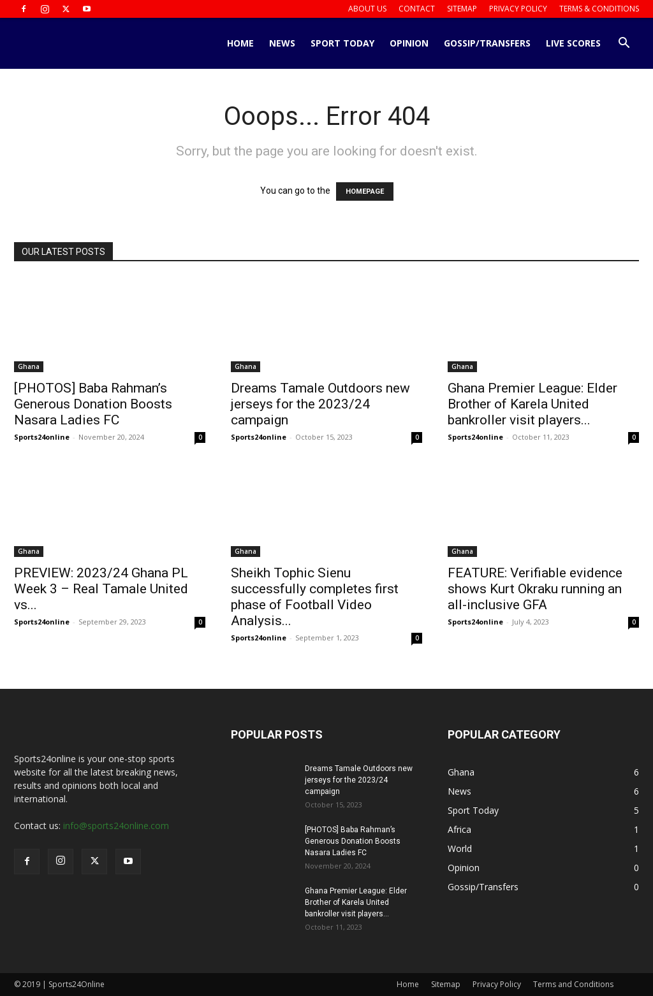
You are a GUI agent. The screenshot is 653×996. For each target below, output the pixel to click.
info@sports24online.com (116, 825)
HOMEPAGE (365, 191)
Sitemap (462, 8)
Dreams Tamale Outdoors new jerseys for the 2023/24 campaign (320, 404)
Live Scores (573, 43)
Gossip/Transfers (487, 43)
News (282, 43)
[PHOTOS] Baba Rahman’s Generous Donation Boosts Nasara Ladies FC (93, 404)
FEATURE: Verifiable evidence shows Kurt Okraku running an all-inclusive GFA (535, 588)
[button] (623, 44)
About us (367, 8)
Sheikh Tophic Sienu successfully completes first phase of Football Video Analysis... (315, 596)
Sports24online (42, 437)
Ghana (29, 366)
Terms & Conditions (599, 8)
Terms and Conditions (573, 984)
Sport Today (342, 43)
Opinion (409, 43)
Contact (417, 8)
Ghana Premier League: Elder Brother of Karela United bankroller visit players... (532, 404)
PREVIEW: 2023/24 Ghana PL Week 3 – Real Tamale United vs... (101, 588)
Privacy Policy (518, 8)
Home (240, 43)
